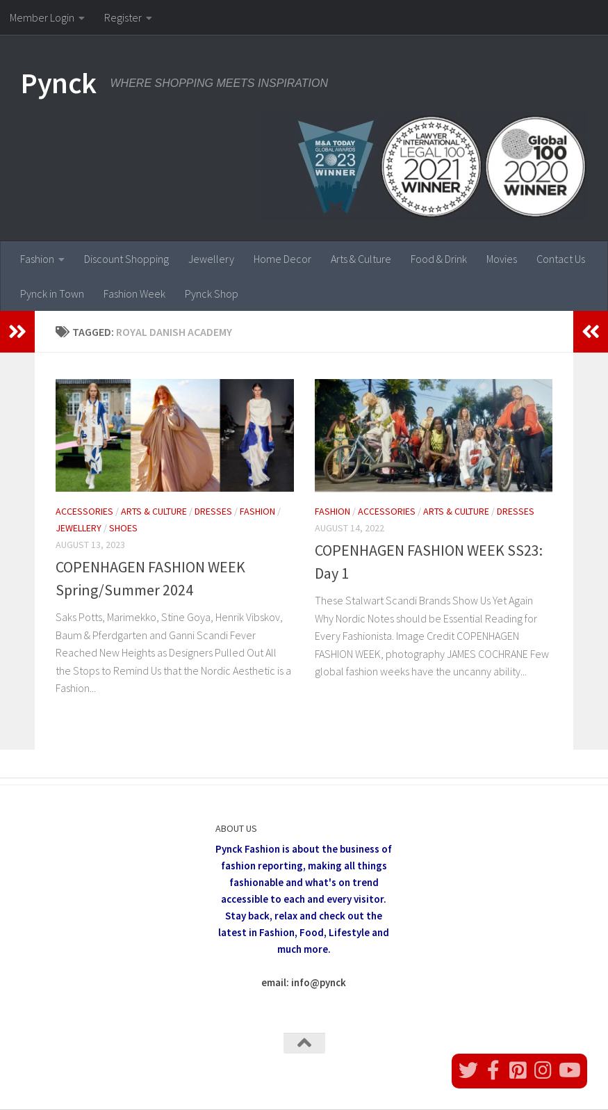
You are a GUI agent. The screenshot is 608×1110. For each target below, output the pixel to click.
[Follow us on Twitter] (468, 1070)
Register (123, 17)
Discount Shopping (126, 259)
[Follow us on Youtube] (568, 1070)
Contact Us (560, 259)
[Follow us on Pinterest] (518, 1070)
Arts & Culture (361, 259)
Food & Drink (439, 259)
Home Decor (282, 259)
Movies (501, 259)
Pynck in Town (52, 293)
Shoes (123, 528)
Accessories (84, 511)
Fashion (37, 259)
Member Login (42, 17)
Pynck (59, 83)
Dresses (213, 511)
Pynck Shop (211, 293)
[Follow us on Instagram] (543, 1070)
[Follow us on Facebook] (493, 1070)
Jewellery (211, 259)
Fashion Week (134, 293)
